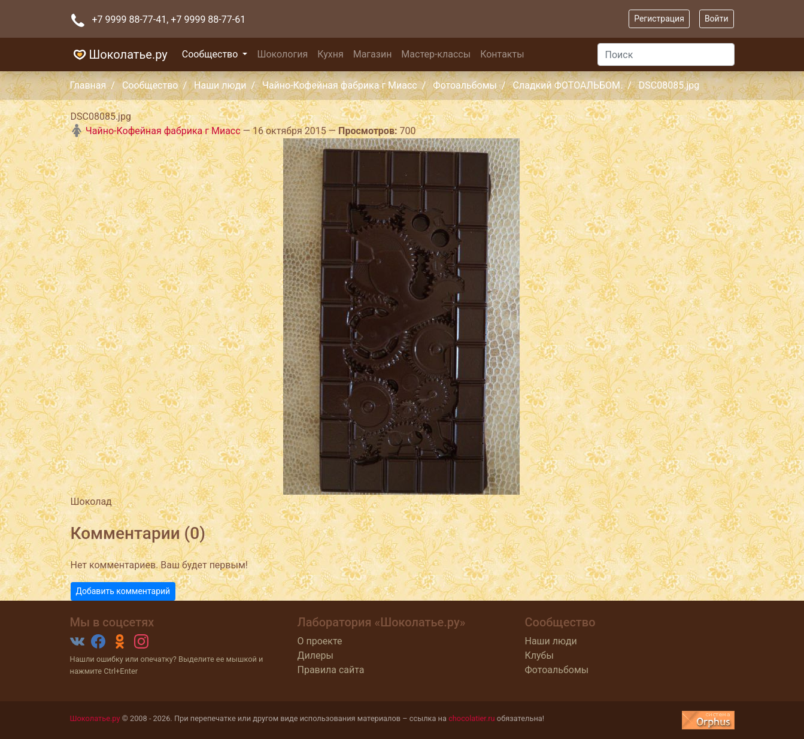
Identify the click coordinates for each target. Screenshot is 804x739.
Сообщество (211, 54)
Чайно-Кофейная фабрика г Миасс (339, 85)
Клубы (539, 655)
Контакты (502, 54)
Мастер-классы (436, 54)
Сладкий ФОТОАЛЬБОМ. (568, 85)
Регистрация (659, 18)
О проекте (320, 641)
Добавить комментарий (123, 591)
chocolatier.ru (471, 718)
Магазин (372, 54)
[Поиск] (666, 54)
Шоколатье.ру (119, 54)
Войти (717, 18)
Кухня (330, 54)
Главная (88, 85)
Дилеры (315, 655)
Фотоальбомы (465, 85)
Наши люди (220, 85)
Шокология (282, 54)
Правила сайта (331, 670)
